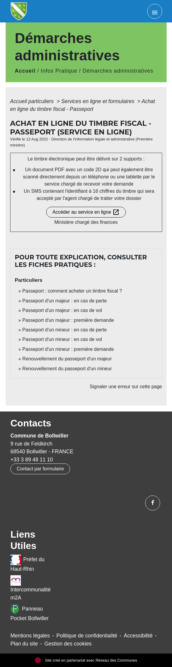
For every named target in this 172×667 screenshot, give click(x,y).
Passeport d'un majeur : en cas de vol (62, 310)
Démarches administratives (118, 71)
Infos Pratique (59, 71)
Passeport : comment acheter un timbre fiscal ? (72, 290)
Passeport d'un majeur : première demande (68, 320)
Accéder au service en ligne (86, 212)
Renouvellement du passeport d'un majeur (67, 358)
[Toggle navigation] (154, 11)
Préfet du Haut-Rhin (27, 563)
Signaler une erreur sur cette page (126, 386)
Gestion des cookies (68, 644)
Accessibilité (138, 636)
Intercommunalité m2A (30, 587)
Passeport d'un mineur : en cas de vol (62, 339)
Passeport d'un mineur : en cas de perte (64, 329)
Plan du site (24, 644)
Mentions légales (30, 636)
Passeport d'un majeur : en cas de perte (64, 300)
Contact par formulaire (40, 468)
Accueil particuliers (32, 101)
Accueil (25, 71)
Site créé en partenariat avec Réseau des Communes (86, 660)
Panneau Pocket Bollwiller (29, 612)
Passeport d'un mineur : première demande (68, 349)
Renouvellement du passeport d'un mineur (67, 368)
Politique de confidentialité (86, 636)
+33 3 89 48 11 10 (31, 460)
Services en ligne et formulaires (98, 101)
